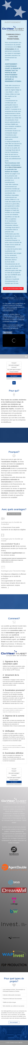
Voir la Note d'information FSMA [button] (13, 288)
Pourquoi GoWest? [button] (14, 371)
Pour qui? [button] (14, 768)
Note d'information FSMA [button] (14, 374)
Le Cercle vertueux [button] (14, 513)
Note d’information (15, 167)
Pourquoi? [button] (14, 363)
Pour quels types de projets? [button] (14, 369)
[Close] (25, 22)
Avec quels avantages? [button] (14, 365)
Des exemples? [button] (14, 1022)
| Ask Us (20, 1042)
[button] (14, 378)
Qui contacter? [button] (14, 376)
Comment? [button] (14, 367)
